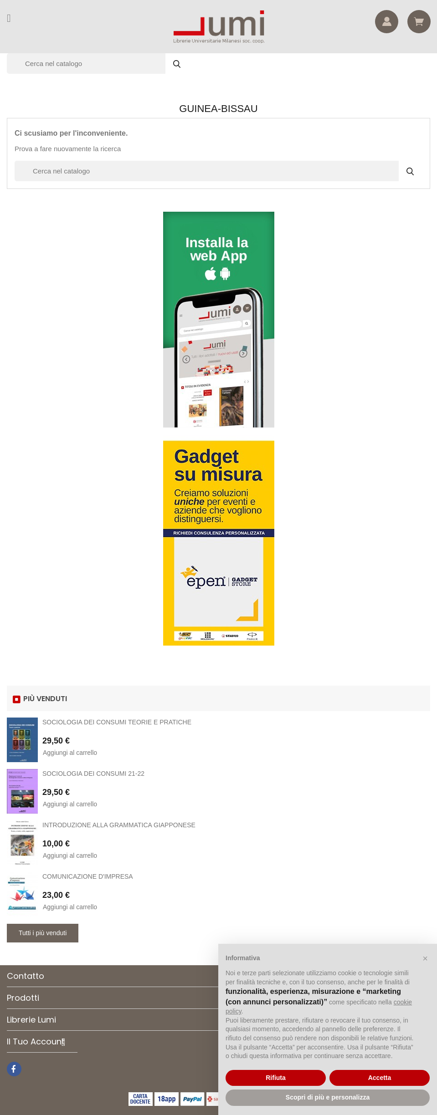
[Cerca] (98, 63)
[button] (425, 958)
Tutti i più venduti (43, 933)
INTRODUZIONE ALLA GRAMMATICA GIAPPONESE (118, 825)
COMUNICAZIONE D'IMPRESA (87, 876)
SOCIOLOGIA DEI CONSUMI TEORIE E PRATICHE (116, 722)
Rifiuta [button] (276, 1077)
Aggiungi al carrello (70, 752)
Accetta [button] (379, 1077)
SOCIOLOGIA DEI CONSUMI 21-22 (93, 773)
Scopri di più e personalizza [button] (328, 1097)
